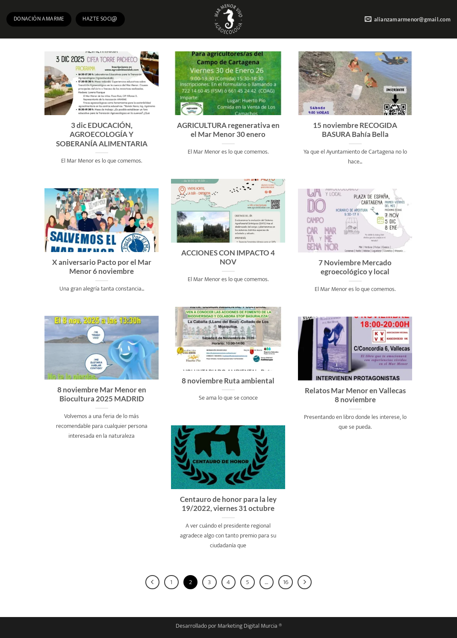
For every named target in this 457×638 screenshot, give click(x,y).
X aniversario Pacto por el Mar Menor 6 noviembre (101, 267)
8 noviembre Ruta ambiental (228, 381)
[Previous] (152, 582)
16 (286, 582)
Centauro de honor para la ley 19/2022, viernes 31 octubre (228, 504)
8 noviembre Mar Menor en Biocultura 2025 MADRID (101, 395)
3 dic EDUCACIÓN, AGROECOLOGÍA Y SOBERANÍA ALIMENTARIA (101, 134)
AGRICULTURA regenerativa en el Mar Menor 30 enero (228, 130)
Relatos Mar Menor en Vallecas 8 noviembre (355, 395)
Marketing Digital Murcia (247, 626)
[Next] (305, 582)
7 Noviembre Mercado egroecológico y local (355, 267)
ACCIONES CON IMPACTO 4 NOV (228, 258)
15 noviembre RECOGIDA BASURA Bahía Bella (355, 130)
